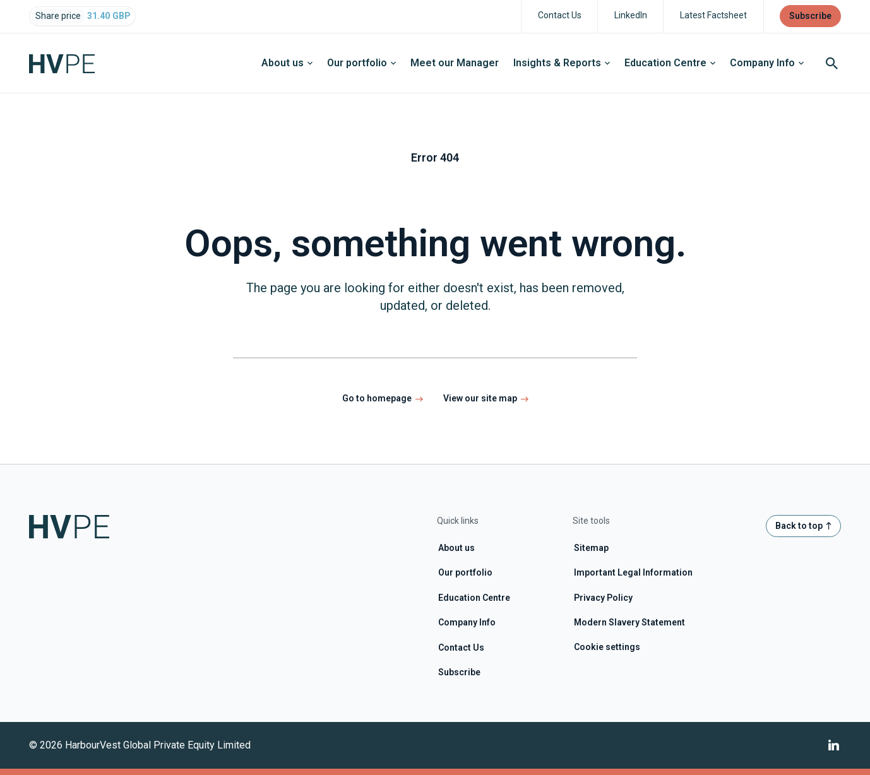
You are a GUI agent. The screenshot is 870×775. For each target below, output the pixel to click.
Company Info (767, 63)
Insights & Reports (561, 63)
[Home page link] (69, 63)
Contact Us (461, 647)
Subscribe (459, 672)
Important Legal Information (633, 572)
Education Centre (669, 63)
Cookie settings (607, 647)
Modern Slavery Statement (629, 622)
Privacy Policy (603, 598)
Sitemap (591, 548)
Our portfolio (361, 63)
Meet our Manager (454, 63)
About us (287, 63)
